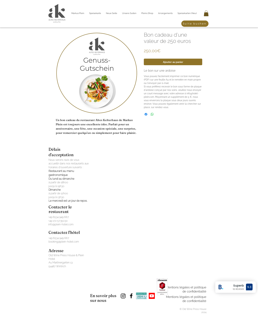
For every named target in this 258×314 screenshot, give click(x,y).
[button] (206, 13)
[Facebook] (131, 296)
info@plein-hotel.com (61, 224)
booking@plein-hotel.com (64, 241)
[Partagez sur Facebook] (146, 114)
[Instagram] (123, 296)
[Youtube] (152, 296)
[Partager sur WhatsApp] (152, 114)
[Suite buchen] (195, 23)
